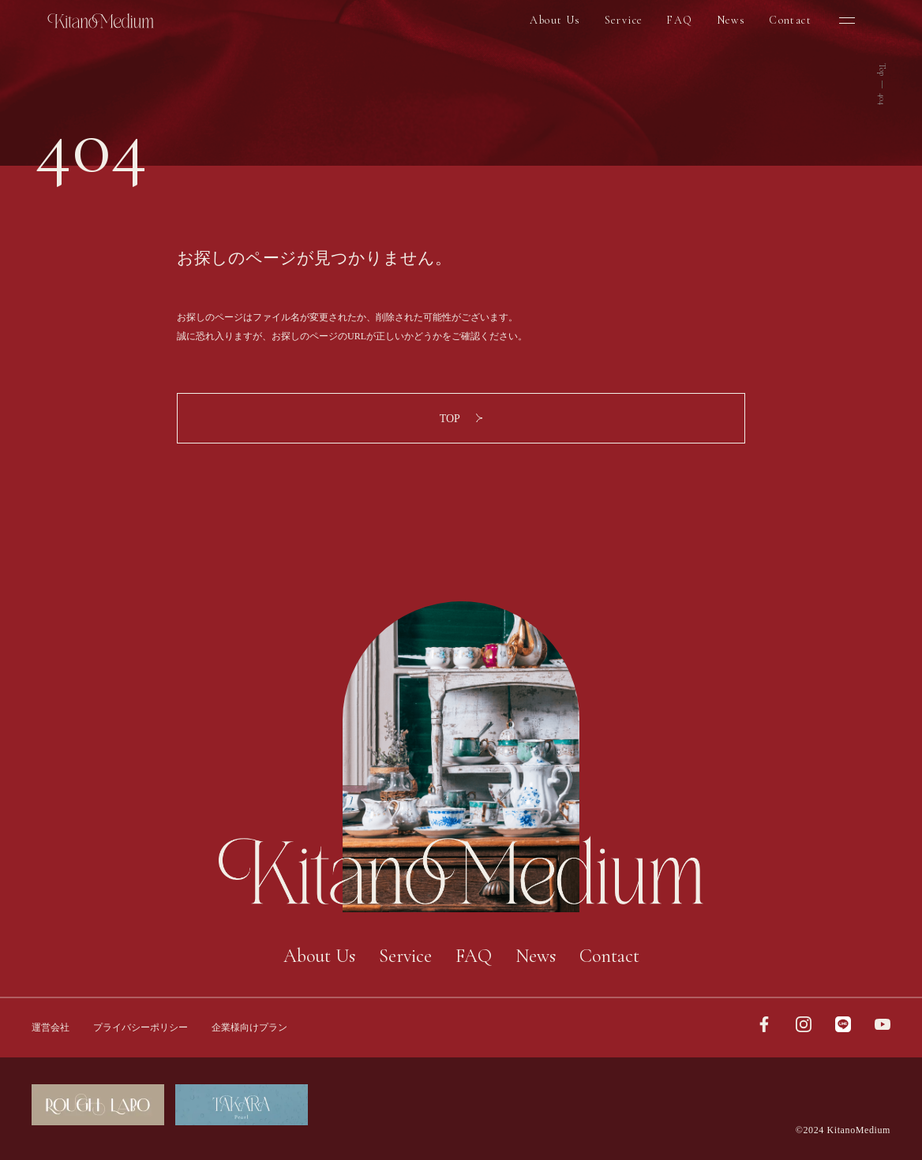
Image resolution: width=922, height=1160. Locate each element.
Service (624, 20)
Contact (790, 20)
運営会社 (50, 1027)
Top (882, 69)
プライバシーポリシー (140, 1027)
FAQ (679, 20)
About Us (555, 20)
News (731, 20)
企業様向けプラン (249, 1027)
